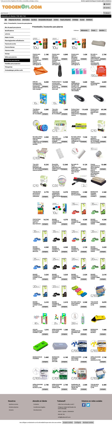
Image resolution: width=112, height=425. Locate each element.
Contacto (36, 404)
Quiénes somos (13, 404)
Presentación (12, 23)
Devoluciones (37, 410)
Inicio (5, 23)
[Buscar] (55, 13)
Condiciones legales (39, 407)
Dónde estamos (13, 407)
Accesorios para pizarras (24, 23)
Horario (11, 410)
